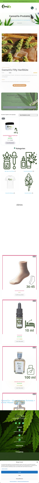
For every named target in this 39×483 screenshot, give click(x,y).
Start (10, 20)
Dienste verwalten (4, 468)
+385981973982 (16, 431)
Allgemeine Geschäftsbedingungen (23, 481)
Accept (19, 472)
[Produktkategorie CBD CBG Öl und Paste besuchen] (10, 161)
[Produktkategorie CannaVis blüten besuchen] (29, 183)
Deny (20, 475)
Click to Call (23, 431)
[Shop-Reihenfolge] (28, 115)
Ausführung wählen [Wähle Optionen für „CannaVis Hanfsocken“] (19, 410)
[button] (37, 462)
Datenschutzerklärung (13, 481)
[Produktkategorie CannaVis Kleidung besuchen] (10, 183)
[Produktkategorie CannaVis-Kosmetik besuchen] (29, 161)
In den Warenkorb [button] (10, 142)
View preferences (19, 478)
